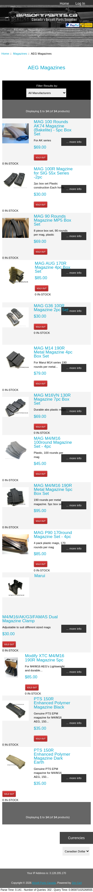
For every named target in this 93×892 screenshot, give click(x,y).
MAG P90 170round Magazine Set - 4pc (53, 534)
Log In (80, 3)
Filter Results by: (47, 85)
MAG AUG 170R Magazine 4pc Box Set (52, 267)
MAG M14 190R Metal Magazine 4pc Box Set (53, 352)
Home (64, 3)
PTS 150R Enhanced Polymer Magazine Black (52, 702)
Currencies (76, 838)
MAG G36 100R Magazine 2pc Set (51, 307)
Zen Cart (77, 883)
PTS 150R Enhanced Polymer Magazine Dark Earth (52, 756)
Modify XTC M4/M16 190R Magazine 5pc (44, 657)
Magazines (20, 53)
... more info (73, 141)
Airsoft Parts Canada (44, 883)
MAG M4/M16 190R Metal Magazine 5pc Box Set (53, 489)
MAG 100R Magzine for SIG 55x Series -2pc (53, 172)
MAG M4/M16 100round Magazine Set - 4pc (53, 442)
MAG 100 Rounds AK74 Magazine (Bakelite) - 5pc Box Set (52, 127)
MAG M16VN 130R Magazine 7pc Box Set (52, 399)
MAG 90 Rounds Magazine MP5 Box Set (52, 220)
